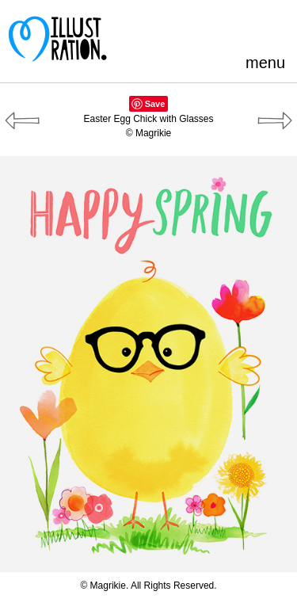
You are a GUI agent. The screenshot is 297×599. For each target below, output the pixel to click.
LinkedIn (250, 27)
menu (265, 63)
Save (155, 104)
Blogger (224, 27)
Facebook (198, 27)
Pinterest (172, 27)
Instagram (276, 27)
